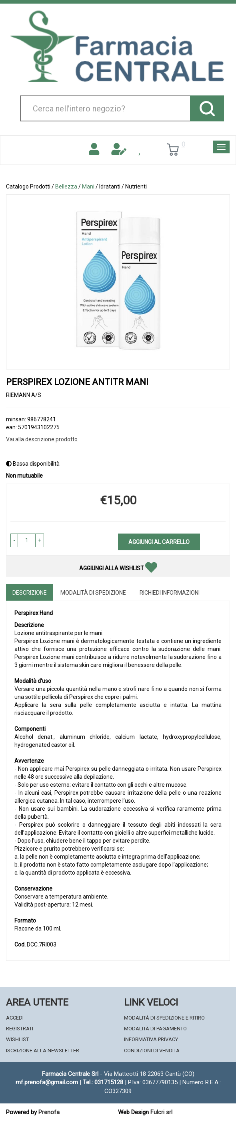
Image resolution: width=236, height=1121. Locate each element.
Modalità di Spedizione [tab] (93, 592)
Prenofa (49, 1112)
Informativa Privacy (151, 1039)
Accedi (15, 1018)
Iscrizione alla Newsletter (42, 1051)
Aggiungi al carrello (159, 542)
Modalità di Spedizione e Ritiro (164, 1018)
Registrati (19, 1029)
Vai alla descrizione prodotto (42, 439)
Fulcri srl (161, 1112)
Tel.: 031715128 (103, 1082)
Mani (88, 186)
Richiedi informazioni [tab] (170, 592)
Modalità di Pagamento (155, 1029)
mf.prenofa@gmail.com (47, 1082)
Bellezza (66, 186)
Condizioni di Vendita (152, 1051)
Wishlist (17, 1039)
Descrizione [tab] (29, 592)
